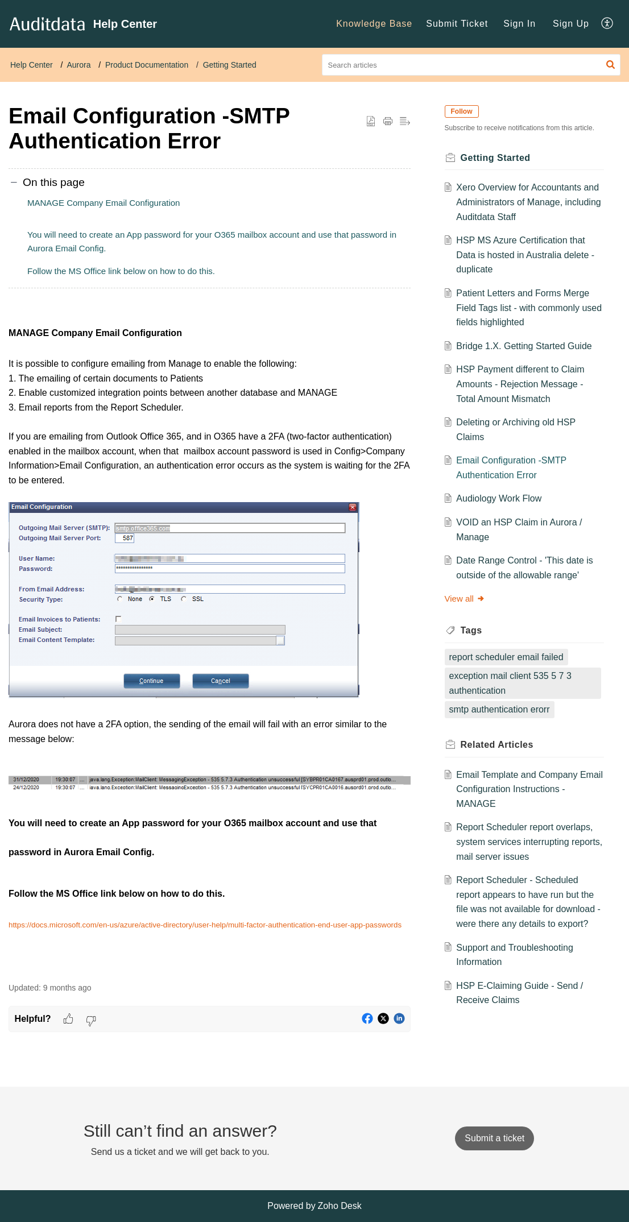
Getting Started (229, 64)
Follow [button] (464, 111)
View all (467, 598)
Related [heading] (499, 744)
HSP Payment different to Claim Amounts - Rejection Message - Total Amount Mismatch (523, 383)
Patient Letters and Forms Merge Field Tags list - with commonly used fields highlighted (525, 307)
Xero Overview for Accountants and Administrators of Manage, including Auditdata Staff (521, 202)
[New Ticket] (494, 1138)
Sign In (519, 23)
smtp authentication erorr (502, 709)
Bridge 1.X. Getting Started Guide (526, 346)
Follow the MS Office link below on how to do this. (121, 271)
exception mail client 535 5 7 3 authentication (513, 683)
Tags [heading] (474, 630)
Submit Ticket (457, 23)
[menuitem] (374, 24)
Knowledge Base (374, 23)
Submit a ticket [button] (494, 1138)
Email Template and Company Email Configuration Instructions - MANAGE (526, 789)
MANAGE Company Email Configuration (103, 203)
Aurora (78, 64)
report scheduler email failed (509, 657)
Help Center (31, 64)
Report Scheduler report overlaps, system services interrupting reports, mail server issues (527, 841)
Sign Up (571, 23)
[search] (471, 65)
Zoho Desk (339, 1206)
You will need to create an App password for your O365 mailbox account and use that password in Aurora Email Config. (211, 241)
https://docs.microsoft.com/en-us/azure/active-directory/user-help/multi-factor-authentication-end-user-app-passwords (205, 925)
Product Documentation (146, 64)
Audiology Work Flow (501, 498)
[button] (607, 24)
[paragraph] (210, 643)
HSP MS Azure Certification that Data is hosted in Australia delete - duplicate (528, 254)
